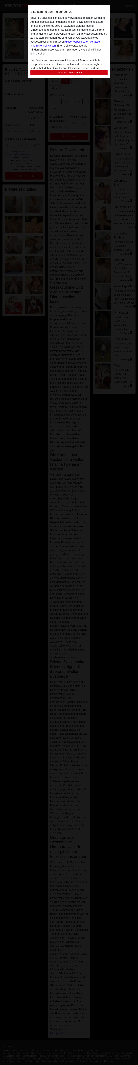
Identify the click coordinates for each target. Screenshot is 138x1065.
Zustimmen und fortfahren (69, 72)
